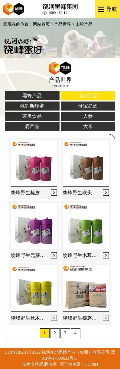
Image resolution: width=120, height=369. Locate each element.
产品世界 (62, 24)
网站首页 (41, 24)
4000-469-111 (58, 13)
